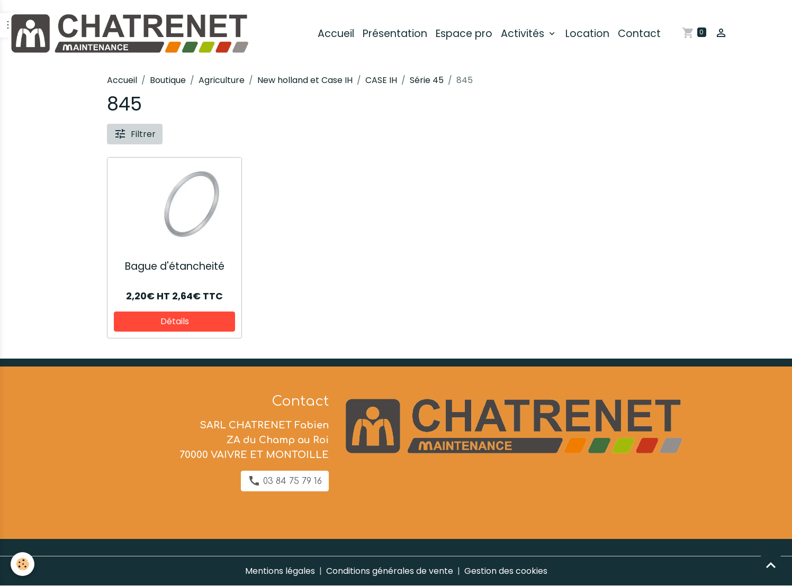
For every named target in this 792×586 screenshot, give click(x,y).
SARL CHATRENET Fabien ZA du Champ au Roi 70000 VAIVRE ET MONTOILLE (254, 440)
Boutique (168, 80)
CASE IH (381, 80)
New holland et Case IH (305, 80)
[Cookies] (22, 564)
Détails (174, 321)
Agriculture (222, 80)
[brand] (130, 34)
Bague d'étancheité (174, 266)
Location (587, 33)
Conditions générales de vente (389, 571)
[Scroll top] (771, 565)
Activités (524, 33)
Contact (639, 33)
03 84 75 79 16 (285, 480)
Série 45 (427, 80)
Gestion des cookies (505, 571)
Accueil (336, 33)
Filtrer (135, 133)
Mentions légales (280, 571)
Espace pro (464, 33)
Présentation (395, 33)
